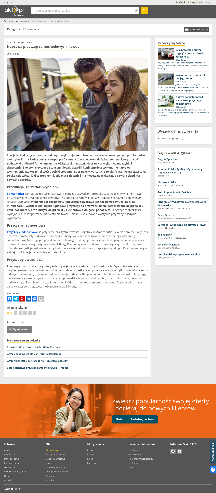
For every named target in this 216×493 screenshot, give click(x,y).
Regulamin (9, 454)
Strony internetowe (55, 454)
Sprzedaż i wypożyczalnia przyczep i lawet (182, 224)
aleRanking (134, 462)
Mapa (90, 458)
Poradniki (50, 480)
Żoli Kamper (165, 234)
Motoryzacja (31, 29)
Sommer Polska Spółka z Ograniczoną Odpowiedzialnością (180, 171)
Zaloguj (207, 2)
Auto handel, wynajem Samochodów (179, 254)
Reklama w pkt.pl (54, 450)
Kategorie (92, 462)
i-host (131, 467)
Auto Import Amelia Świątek (174, 192)
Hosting (50, 462)
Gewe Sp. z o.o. (166, 215)
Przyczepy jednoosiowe (22, 232)
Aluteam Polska (167, 182)
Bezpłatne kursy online (15, 471)
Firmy (90, 450)
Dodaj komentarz (19, 329)
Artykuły (8, 2)
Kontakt (8, 480)
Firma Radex (15, 194)
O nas (7, 450)
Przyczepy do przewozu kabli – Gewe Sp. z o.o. (34, 347)
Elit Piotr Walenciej (169, 244)
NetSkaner (134, 450)
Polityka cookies (12, 462)
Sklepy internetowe (55, 458)
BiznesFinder (135, 454)
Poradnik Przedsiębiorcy (141, 458)
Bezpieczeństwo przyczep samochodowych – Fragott (37, 367)
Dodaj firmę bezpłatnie (189, 2)
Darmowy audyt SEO (56, 467)
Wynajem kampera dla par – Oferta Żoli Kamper (34, 353)
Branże (90, 454)
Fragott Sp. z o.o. (167, 159)
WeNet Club (10, 467)
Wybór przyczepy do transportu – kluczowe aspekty (37, 360)
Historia (8, 475)
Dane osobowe (11, 458)
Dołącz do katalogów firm (135, 419)
